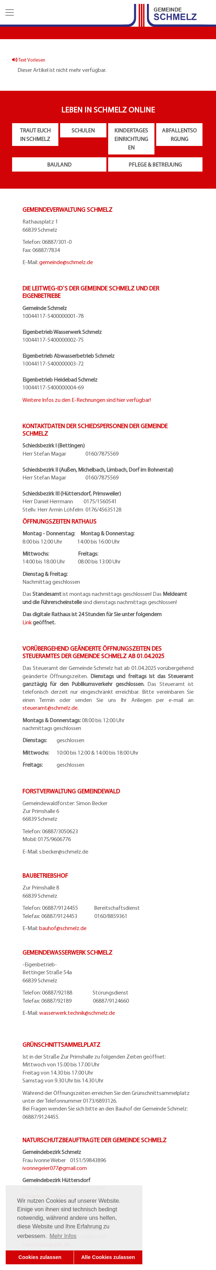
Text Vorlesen (28, 60)
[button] (9, 12)
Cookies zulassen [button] (40, 1257)
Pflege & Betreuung (155, 164)
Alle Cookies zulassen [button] (108, 1257)
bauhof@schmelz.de (62, 927)
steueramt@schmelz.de (50, 707)
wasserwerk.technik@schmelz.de (77, 1012)
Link (27, 622)
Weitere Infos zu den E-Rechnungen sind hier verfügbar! (86, 399)
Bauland (59, 164)
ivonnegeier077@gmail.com (54, 1167)
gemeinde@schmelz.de (66, 262)
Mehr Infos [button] (63, 1236)
